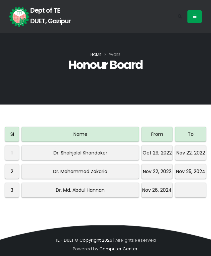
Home (95, 54)
